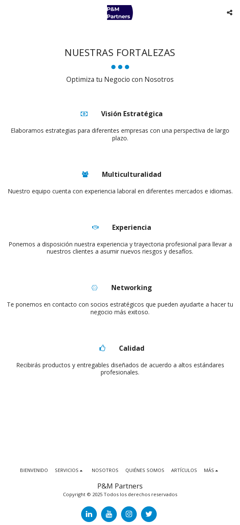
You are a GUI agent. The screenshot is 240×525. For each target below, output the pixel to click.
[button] (9, 12)
